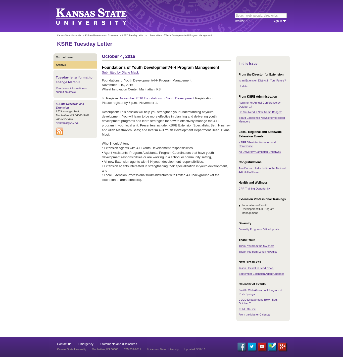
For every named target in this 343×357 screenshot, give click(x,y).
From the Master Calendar (255, 314)
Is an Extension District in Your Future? (262, 80)
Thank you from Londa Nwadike (258, 251)
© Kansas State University (163, 349)
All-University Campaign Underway (260, 151)
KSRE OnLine (247, 309)
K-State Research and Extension (101, 35)
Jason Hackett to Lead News (256, 268)
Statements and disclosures (118, 344)
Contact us (64, 344)
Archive (61, 64)
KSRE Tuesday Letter (133, 35)
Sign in (277, 21)
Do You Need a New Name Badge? (260, 112)
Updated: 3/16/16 (194, 349)
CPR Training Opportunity (254, 188)
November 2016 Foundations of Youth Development (157, 98)
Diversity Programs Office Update (259, 229)
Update (243, 86)
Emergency (86, 344)
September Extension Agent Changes (261, 273)
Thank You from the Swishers (256, 245)
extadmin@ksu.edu (67, 122)
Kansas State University (97, 16)
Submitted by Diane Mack (120, 72)
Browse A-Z (242, 21)
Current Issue (65, 57)
